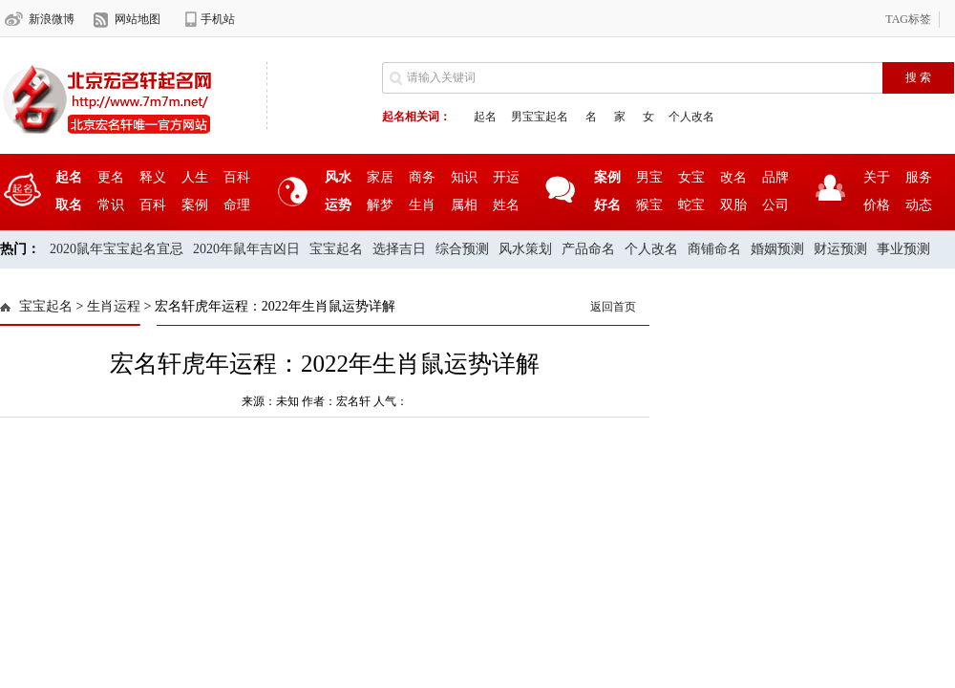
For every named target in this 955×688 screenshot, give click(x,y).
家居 (380, 177)
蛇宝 (691, 205)
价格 (876, 205)
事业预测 (903, 249)
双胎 (733, 205)
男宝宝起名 (539, 116)
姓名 (506, 205)
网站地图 (137, 19)
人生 (194, 177)
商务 (422, 177)
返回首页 (613, 306)
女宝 (691, 177)
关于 (876, 177)
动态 (918, 205)
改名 (733, 177)
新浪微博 (51, 19)
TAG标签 (908, 19)
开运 (506, 177)
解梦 (380, 205)
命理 (236, 205)
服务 (918, 177)
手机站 (218, 19)
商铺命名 (714, 249)
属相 (464, 205)
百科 (236, 177)
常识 (110, 205)
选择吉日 (399, 249)
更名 (110, 177)
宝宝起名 (336, 249)
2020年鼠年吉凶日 (246, 249)
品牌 (775, 177)
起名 (485, 116)
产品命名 (588, 249)
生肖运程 (113, 306)
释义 (152, 177)
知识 (464, 177)
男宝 (649, 177)
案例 (194, 205)
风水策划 (525, 249)
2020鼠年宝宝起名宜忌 (116, 249)
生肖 (422, 205)
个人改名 (691, 116)
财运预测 (840, 249)
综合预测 (462, 249)
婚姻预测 (777, 249)
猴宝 (649, 205)
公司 (775, 205)
